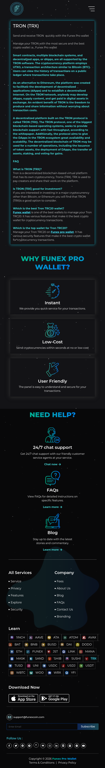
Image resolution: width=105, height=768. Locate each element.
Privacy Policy (67, 762)
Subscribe (88, 726)
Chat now (52, 464)
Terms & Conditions (42, 762)
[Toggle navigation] (90, 8)
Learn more (52, 507)
